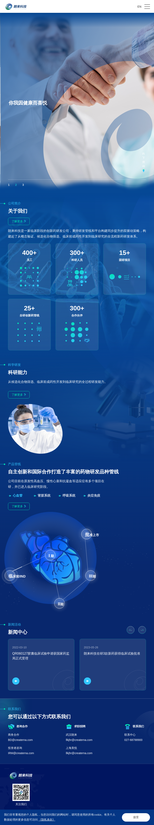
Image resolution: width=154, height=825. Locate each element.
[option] (77, 103)
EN (139, 6)
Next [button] (152, 103)
